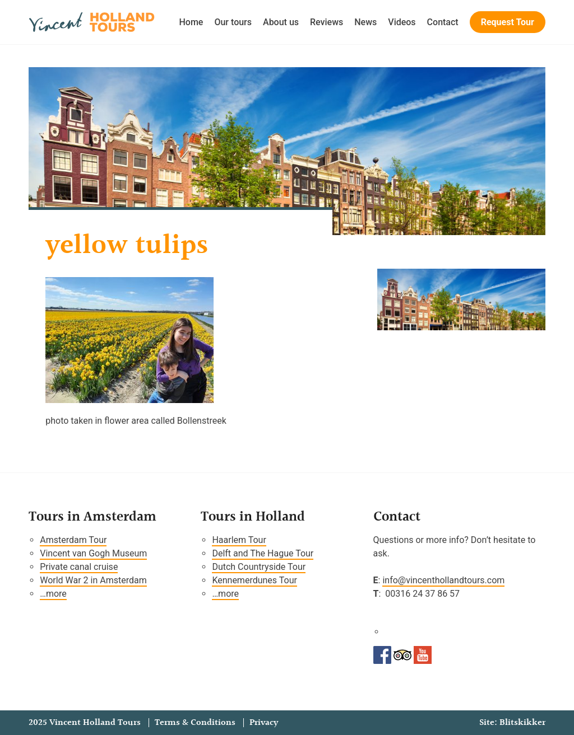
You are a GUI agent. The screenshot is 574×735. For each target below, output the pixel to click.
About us (281, 22)
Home (191, 22)
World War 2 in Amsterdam (93, 580)
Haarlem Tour (239, 540)
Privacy (263, 722)
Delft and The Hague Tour (262, 553)
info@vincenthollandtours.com (443, 580)
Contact (443, 22)
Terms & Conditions (195, 722)
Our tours (233, 22)
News (365, 22)
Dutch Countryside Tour (258, 566)
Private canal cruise (79, 566)
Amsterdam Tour (73, 540)
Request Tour (507, 22)
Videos (401, 22)
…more (53, 593)
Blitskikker (522, 722)
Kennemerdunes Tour (254, 580)
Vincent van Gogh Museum (93, 553)
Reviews (326, 22)
